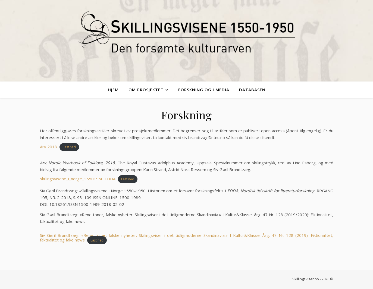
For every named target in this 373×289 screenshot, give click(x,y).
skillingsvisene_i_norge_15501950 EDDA (77, 178)
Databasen (252, 89)
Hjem (113, 89)
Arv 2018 (48, 146)
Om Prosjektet (146, 89)
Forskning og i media (203, 89)
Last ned (69, 147)
